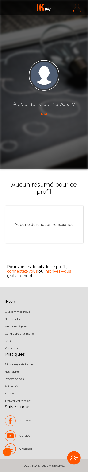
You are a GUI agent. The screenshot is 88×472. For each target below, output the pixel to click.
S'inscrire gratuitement (20, 364)
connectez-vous (22, 271)
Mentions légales (16, 326)
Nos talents (12, 371)
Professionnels (14, 379)
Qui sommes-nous (17, 311)
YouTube (17, 435)
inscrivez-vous (58, 271)
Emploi (10, 393)
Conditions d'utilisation (20, 333)
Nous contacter (15, 319)
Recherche (12, 348)
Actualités (11, 386)
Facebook (18, 420)
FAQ (8, 341)
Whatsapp (19, 448)
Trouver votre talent (18, 400)
